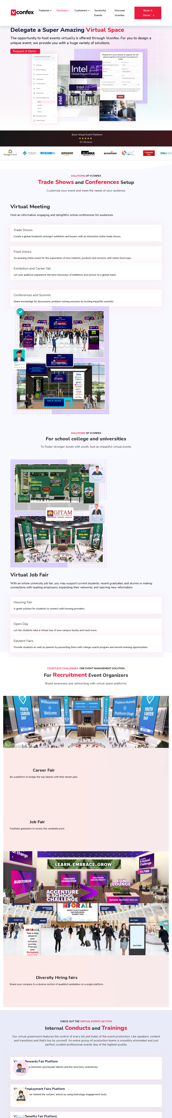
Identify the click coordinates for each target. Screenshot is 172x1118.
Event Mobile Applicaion (101, 1063)
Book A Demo (148, 9)
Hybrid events (57, 1042)
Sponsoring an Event (21, 1058)
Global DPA (100, 1100)
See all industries (136, 1080)
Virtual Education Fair (60, 1074)
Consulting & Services (138, 1058)
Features (45, 7)
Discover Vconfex (120, 9)
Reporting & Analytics (100, 1074)
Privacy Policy (35, 1100)
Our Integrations (97, 1068)
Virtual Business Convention (64, 1058)
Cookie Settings (134, 1086)
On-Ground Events (59, 1037)
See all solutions (97, 1047)
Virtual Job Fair (57, 1069)
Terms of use (19, 1100)
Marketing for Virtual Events (103, 1052)
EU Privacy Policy (76, 1100)
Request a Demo (23, 111)
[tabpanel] (86, 900)
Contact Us (43, 1105)
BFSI (129, 1069)
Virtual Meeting (57, 1053)
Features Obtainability (22, 1037)
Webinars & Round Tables (24, 1080)
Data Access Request (24, 1105)
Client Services (96, 1058)
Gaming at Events (20, 1053)
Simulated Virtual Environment (27, 1069)
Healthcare (133, 1064)
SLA (90, 1100)
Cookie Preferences (55, 1100)
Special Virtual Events (22, 1042)
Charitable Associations (140, 1074)
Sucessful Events (100, 9)
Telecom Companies (138, 1042)
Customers (81, 7)
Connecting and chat (21, 1064)
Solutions (63, 7)
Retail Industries (136, 1037)
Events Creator (18, 1048)
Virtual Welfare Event (100, 1036)
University (132, 1048)
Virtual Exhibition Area (22, 1074)
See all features (19, 1085)
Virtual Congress (97, 1042)
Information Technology (140, 1053)
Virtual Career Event (60, 1064)
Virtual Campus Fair (60, 1080)
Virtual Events (57, 1048)
